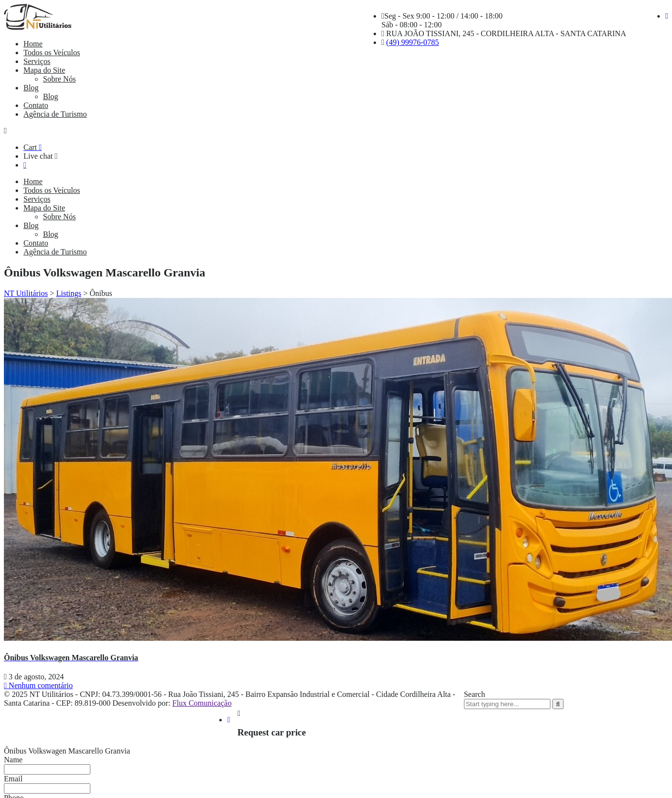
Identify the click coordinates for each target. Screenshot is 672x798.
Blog (31, 88)
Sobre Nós (59, 79)
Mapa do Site (44, 70)
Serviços (36, 61)
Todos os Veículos (51, 52)
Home (32, 44)
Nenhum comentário (38, 685)
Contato (35, 105)
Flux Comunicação (201, 703)
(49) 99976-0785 (412, 42)
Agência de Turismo (55, 114)
